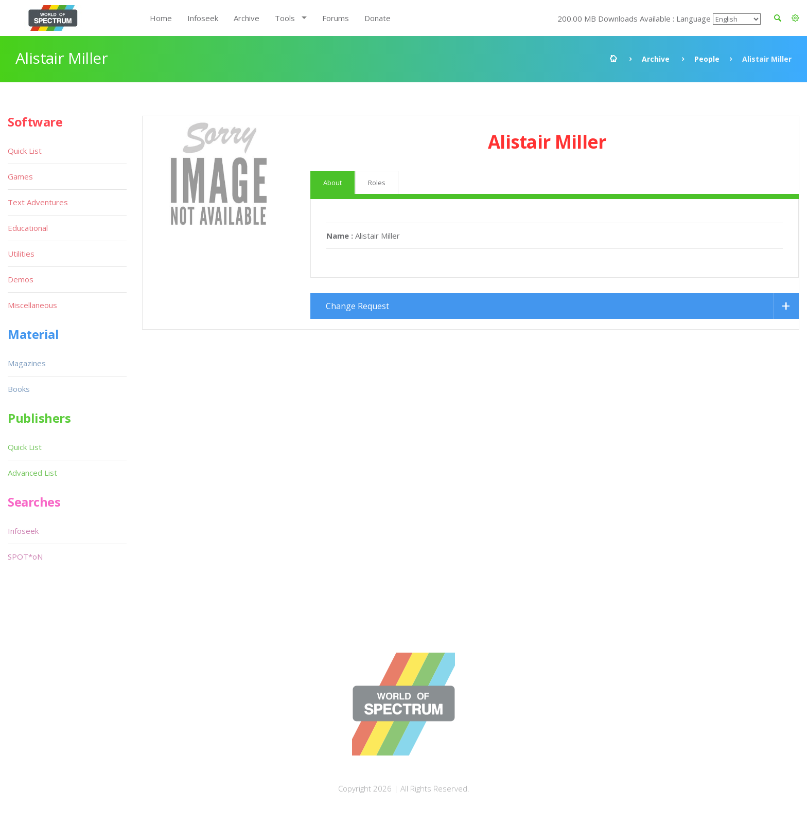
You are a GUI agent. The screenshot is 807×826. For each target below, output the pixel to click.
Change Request (357, 306)
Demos (20, 279)
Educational (28, 228)
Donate (377, 18)
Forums (335, 18)
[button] (795, 18)
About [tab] (332, 182)
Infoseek (202, 18)
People (707, 59)
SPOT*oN (25, 556)
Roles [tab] (376, 182)
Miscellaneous (32, 305)
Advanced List (32, 473)
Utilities (21, 253)
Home (161, 18)
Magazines (27, 363)
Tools (285, 18)
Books (19, 389)
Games (20, 176)
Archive (246, 18)
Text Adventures (38, 202)
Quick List (25, 151)
